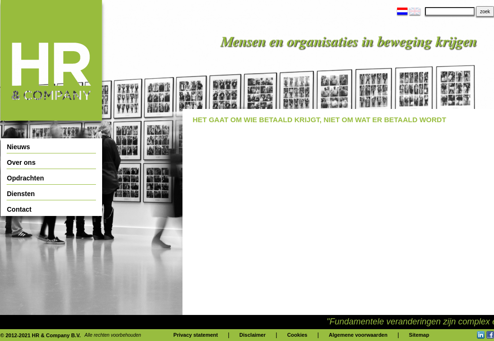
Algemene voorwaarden (358, 335)
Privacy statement (195, 335)
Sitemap (419, 335)
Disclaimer (252, 335)
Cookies (297, 335)
